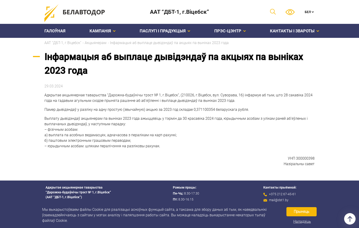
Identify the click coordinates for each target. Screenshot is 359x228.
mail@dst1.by (278, 200)
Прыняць (301, 211)
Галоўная (54, 30)
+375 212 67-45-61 (282, 194)
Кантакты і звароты (294, 30)
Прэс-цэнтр (230, 30)
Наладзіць (302, 221)
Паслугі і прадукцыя (165, 30)
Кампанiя (103, 30)
